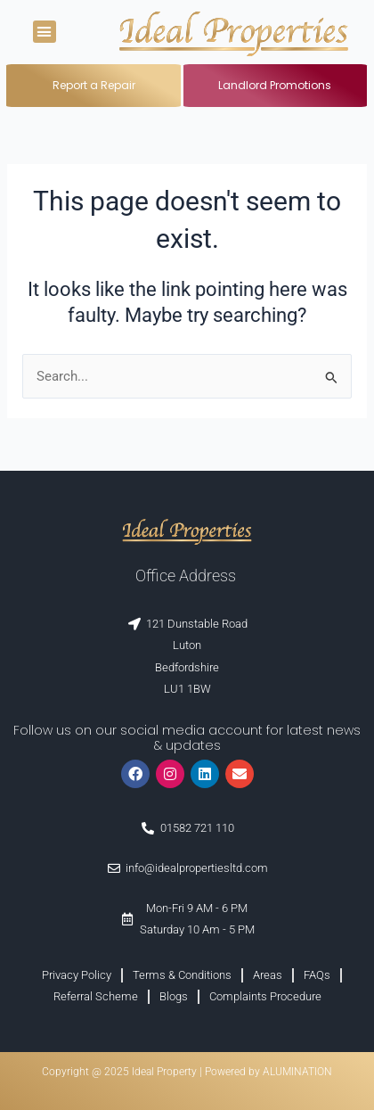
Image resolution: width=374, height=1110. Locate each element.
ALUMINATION (297, 1071)
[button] (44, 32)
